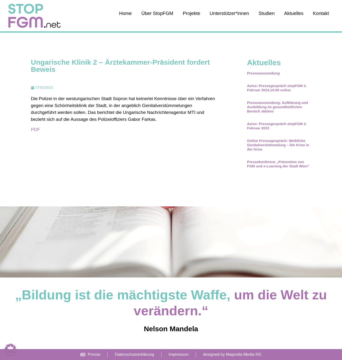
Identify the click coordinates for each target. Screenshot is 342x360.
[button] (10, 349)
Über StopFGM (157, 13)
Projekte (191, 13)
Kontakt (321, 13)
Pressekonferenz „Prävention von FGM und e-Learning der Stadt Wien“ (278, 164)
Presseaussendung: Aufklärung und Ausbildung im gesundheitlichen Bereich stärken (277, 107)
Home (125, 13)
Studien (266, 13)
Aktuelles (293, 13)
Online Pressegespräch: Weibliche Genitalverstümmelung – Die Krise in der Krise (278, 145)
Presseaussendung (263, 73)
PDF (35, 129)
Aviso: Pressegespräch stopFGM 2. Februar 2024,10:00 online (277, 88)
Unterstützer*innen (229, 13)
